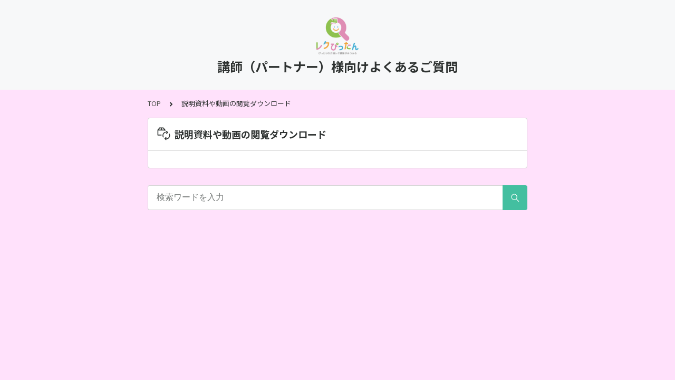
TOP (154, 103)
